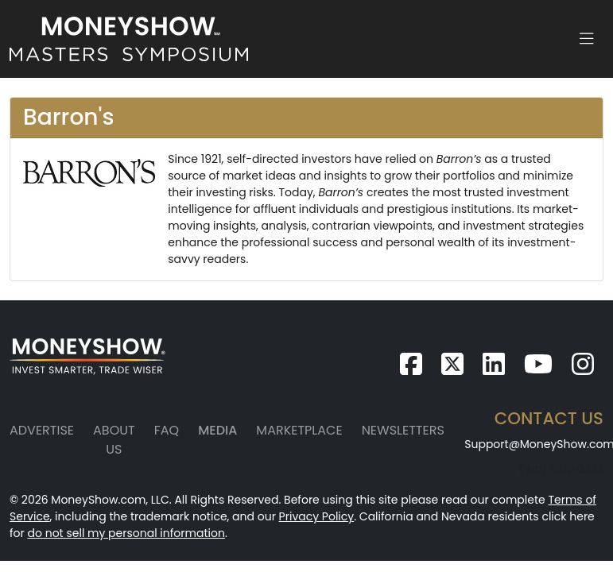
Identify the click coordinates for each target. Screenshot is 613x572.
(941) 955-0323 (561, 469)
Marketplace (299, 430)
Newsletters (403, 430)
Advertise (42, 430)
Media (217, 430)
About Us (114, 439)
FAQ (166, 430)
